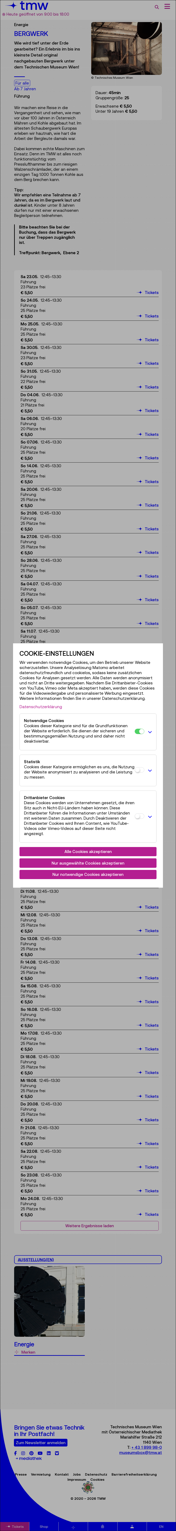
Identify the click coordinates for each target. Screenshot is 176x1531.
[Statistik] (139, 770)
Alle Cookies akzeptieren (88, 851)
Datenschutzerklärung (40, 706)
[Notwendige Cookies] (139, 731)
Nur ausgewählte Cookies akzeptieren (88, 863)
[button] (149, 731)
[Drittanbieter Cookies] (139, 816)
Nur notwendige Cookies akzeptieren (88, 874)
